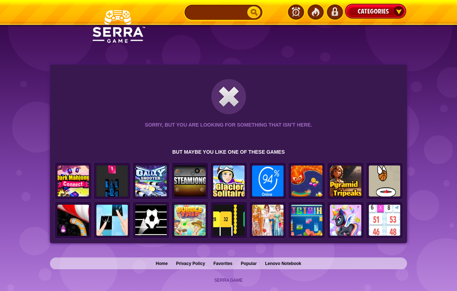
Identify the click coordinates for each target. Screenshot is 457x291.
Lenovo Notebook (283, 263)
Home (161, 263)
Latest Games (296, 12)
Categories (375, 11)
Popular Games (315, 12)
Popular (249, 263)
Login (334, 12)
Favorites (223, 263)
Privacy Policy (190, 263)
